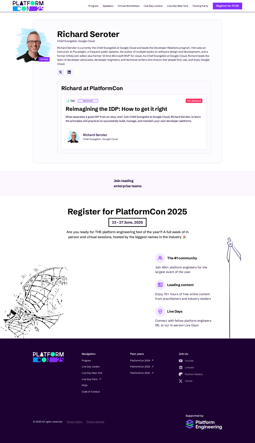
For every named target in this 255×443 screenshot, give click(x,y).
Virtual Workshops (129, 5)
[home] (28, 6)
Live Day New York (177, 5)
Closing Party (200, 5)
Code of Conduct (91, 391)
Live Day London (153, 5)
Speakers (108, 5)
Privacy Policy (74, 421)
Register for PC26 (227, 5)
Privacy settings (95, 421)
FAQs (85, 385)
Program (93, 5)
